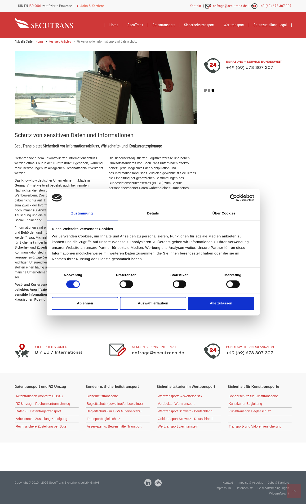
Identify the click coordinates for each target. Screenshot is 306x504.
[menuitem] (114, 25)
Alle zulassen (221, 303)
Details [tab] (153, 213)
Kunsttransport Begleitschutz (250, 411)
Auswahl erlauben (153, 303)
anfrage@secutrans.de (230, 6)
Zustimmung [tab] (82, 213)
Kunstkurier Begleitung (245, 404)
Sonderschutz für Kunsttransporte (253, 396)
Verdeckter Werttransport (176, 404)
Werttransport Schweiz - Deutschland (185, 411)
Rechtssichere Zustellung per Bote (41, 426)
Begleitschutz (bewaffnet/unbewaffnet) (115, 404)
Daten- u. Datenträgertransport (38, 411)
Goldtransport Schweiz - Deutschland (185, 419)
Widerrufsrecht (279, 493)
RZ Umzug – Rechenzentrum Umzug (43, 404)
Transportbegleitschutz (103, 419)
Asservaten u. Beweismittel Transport (114, 426)
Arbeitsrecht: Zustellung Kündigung (41, 419)
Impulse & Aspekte (250, 483)
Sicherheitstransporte (102, 396)
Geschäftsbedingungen (273, 488)
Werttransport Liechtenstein (178, 426)
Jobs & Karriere (92, 6)
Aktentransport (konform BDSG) (39, 396)
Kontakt (195, 6)
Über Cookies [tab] (224, 213)
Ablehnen (85, 303)
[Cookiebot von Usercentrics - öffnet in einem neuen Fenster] (233, 197)
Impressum (223, 488)
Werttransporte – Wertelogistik (180, 396)
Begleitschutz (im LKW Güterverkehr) (114, 411)
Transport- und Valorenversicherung (255, 426)
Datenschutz (244, 488)
